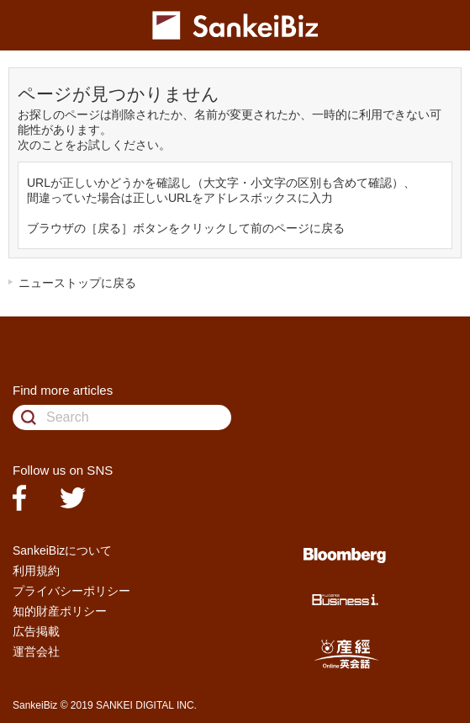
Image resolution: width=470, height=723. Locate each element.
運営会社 (36, 651)
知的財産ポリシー (60, 611)
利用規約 (36, 571)
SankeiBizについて (62, 550)
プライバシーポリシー (71, 591)
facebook (19, 498)
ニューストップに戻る (77, 283)
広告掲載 (36, 631)
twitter (73, 497)
